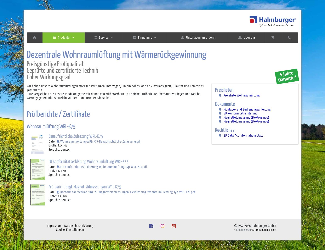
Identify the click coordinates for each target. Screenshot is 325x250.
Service (103, 37)
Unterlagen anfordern (198, 37)
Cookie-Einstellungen (70, 229)
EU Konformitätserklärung (240, 113)
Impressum (54, 225)
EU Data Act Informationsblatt (243, 135)
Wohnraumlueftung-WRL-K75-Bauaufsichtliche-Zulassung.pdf (100, 141)
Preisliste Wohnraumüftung (241, 95)
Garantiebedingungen (263, 230)
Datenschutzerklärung (78, 225)
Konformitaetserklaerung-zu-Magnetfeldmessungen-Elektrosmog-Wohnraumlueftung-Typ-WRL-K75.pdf (127, 192)
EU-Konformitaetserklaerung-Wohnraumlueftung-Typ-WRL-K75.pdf (103, 167)
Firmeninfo (144, 37)
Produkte (63, 37)
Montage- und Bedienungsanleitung (246, 109)
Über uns (247, 37)
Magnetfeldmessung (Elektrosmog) (246, 117)
